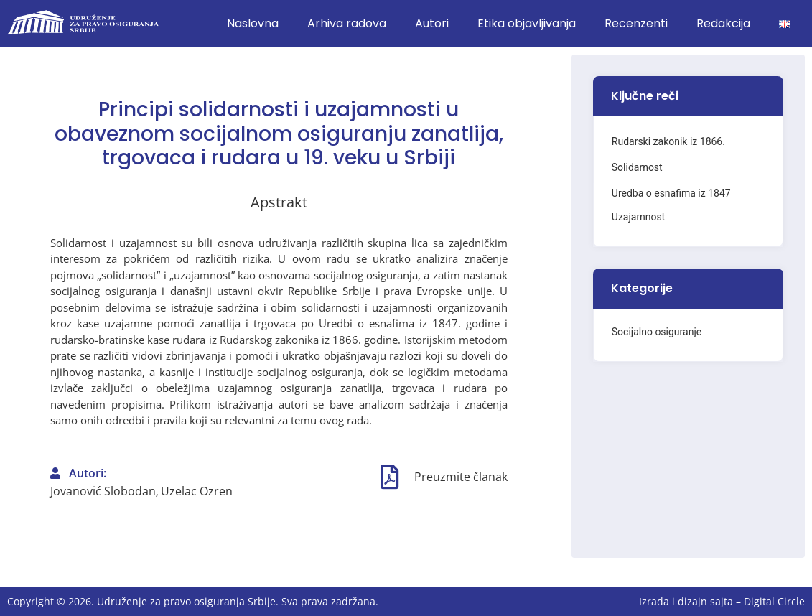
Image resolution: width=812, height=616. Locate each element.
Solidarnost (637, 167)
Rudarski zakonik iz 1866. (668, 141)
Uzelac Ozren (197, 491)
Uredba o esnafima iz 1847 (671, 193)
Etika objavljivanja (526, 23)
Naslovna (253, 23)
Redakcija (723, 23)
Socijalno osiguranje (656, 331)
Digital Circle (774, 601)
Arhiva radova (346, 23)
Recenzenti (636, 23)
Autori (432, 23)
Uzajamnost (638, 217)
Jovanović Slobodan (103, 491)
